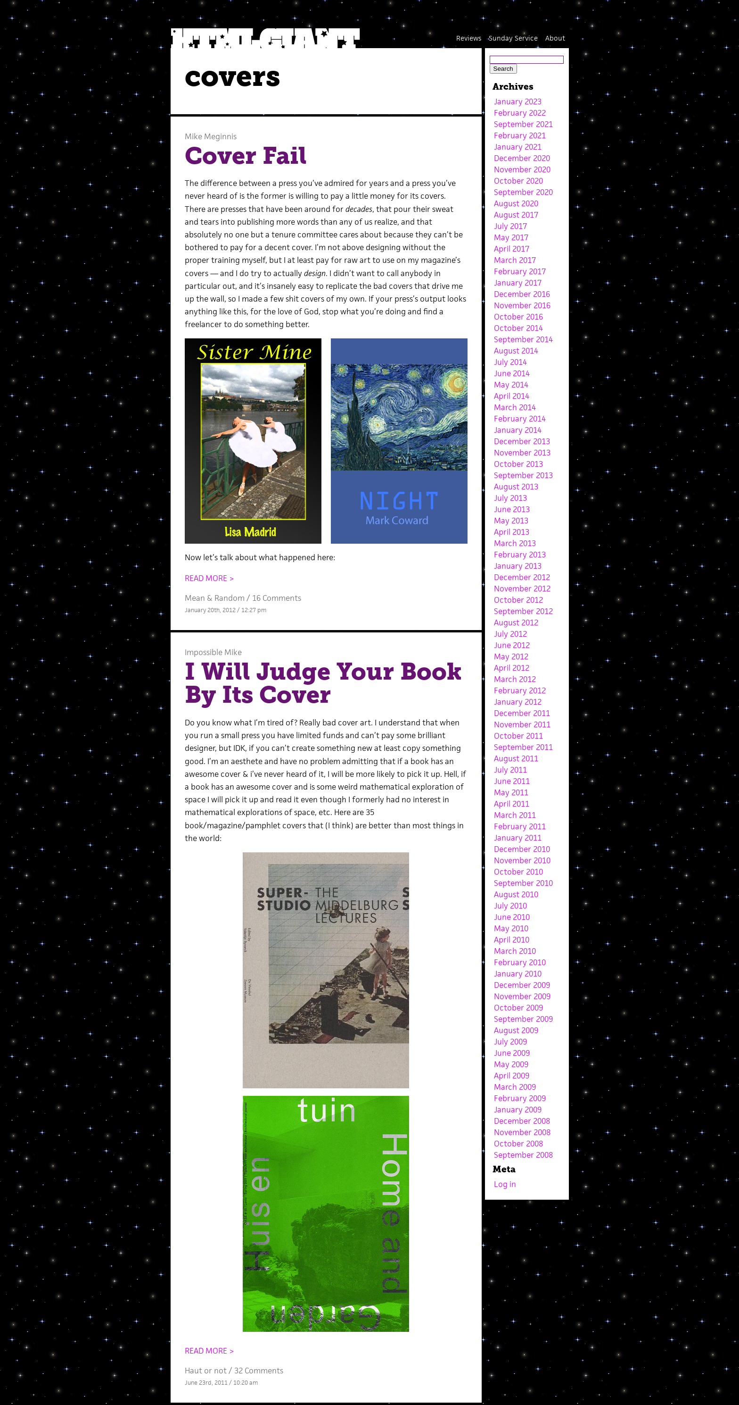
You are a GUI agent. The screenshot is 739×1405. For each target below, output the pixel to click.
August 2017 (516, 215)
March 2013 (515, 543)
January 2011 (518, 838)
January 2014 (518, 430)
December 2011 (522, 713)
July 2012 (510, 634)
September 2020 (523, 192)
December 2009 (522, 985)
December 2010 (522, 849)
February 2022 (520, 113)
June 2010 (512, 917)
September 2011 (523, 747)
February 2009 (520, 1098)
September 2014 (523, 339)
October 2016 (518, 316)
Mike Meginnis (211, 136)
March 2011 (515, 815)
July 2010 (510, 905)
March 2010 (515, 951)
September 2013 (523, 475)
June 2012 (512, 645)
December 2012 (522, 577)
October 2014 (518, 328)
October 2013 (518, 464)
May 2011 (511, 792)
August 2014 (516, 350)
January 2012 (518, 702)
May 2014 (511, 384)
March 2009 (515, 1087)
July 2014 (510, 362)
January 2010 (518, 973)
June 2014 (512, 373)
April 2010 (511, 939)
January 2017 (518, 283)
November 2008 (522, 1132)
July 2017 (510, 226)
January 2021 (518, 147)
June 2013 (512, 509)
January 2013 (518, 566)
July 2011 (510, 770)
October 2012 (518, 600)
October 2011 (518, 736)
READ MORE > (209, 578)
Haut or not (206, 1370)
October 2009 (518, 1007)
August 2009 (516, 1030)
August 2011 (516, 758)
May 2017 (511, 237)
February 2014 (520, 418)
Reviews (468, 38)
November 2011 (522, 724)
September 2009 (523, 1019)
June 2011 (512, 781)
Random (229, 598)
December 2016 (522, 294)
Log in (505, 1184)
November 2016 (522, 305)
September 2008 (523, 1155)
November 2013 (522, 452)
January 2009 (518, 1109)
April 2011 (511, 804)
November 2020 (522, 169)
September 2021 (523, 124)
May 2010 (511, 928)
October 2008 (518, 1143)
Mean (195, 598)
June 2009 (512, 1053)
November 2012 (522, 588)
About (555, 38)
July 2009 (510, 1041)
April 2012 (511, 668)
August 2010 (516, 894)
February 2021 (520, 135)
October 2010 (518, 872)
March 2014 (515, 407)
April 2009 (511, 1075)
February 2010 (520, 962)
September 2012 (523, 611)
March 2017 (515, 260)
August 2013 (516, 486)
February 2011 (520, 826)
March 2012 (515, 679)
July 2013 (510, 498)
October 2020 (518, 181)
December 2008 (522, 1121)
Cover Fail (246, 156)
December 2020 (522, 158)
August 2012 (516, 622)
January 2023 (518, 101)
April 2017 (511, 249)
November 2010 (522, 860)
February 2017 (520, 271)
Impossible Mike (213, 652)
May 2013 (511, 520)
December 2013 (522, 441)
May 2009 (511, 1064)
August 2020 (516, 203)
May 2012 (511, 656)
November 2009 (522, 996)
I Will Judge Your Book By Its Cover (323, 683)
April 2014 (511, 396)
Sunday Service (513, 38)
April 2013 (511, 532)
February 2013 (520, 554)
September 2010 (523, 883)
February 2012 (520, 690)
